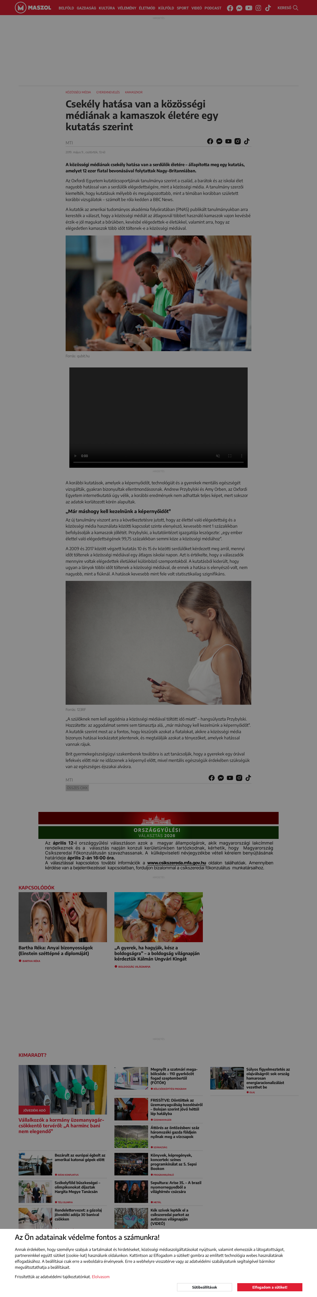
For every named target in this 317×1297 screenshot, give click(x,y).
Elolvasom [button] (101, 1276)
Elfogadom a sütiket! (269, 1287)
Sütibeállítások (204, 1287)
